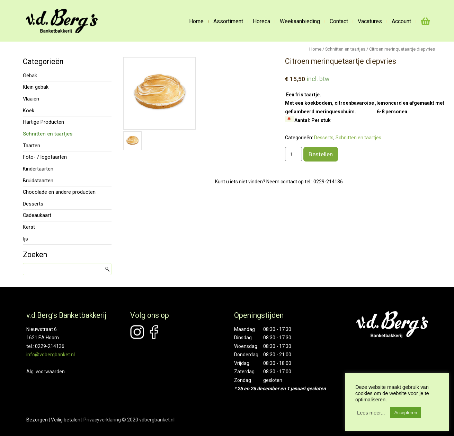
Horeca (261, 21)
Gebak (30, 75)
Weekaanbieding (300, 21)
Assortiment (228, 21)
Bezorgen (37, 419)
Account (401, 21)
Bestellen (321, 154)
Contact (339, 21)
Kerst (29, 227)
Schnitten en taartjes (47, 134)
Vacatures (370, 21)
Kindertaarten (38, 169)
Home (196, 21)
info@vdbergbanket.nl (50, 354)
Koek (28, 110)
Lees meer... (371, 413)
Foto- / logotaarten (45, 157)
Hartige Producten (43, 122)
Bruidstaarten (38, 180)
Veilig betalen (65, 419)
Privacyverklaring (102, 419)
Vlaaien (31, 99)
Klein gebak (35, 87)
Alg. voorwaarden (45, 371)
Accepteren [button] (405, 412)
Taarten (31, 145)
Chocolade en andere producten (59, 192)
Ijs (25, 239)
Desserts (33, 204)
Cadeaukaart (37, 215)
